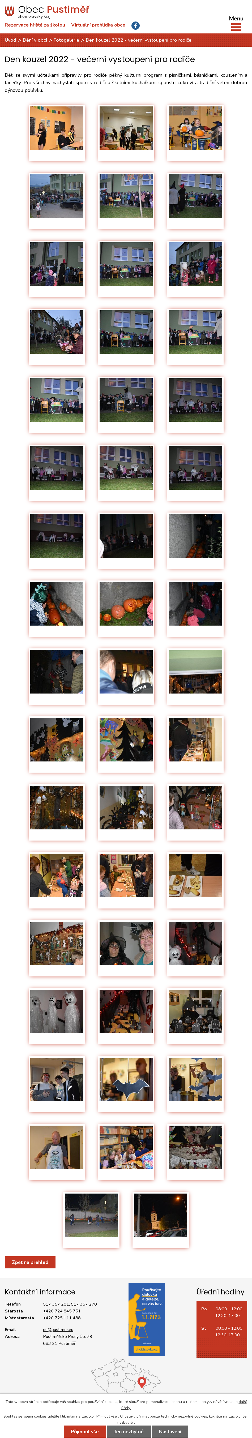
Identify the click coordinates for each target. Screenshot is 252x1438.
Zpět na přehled (30, 1262)
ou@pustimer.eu (58, 1330)
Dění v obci (35, 40)
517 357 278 (84, 1304)
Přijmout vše (85, 1431)
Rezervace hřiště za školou (35, 25)
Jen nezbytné (129, 1431)
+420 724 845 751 (62, 1311)
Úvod (10, 40)
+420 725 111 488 (62, 1318)
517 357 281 (56, 1304)
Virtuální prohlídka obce (98, 25)
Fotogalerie (66, 40)
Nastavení (170, 1431)
